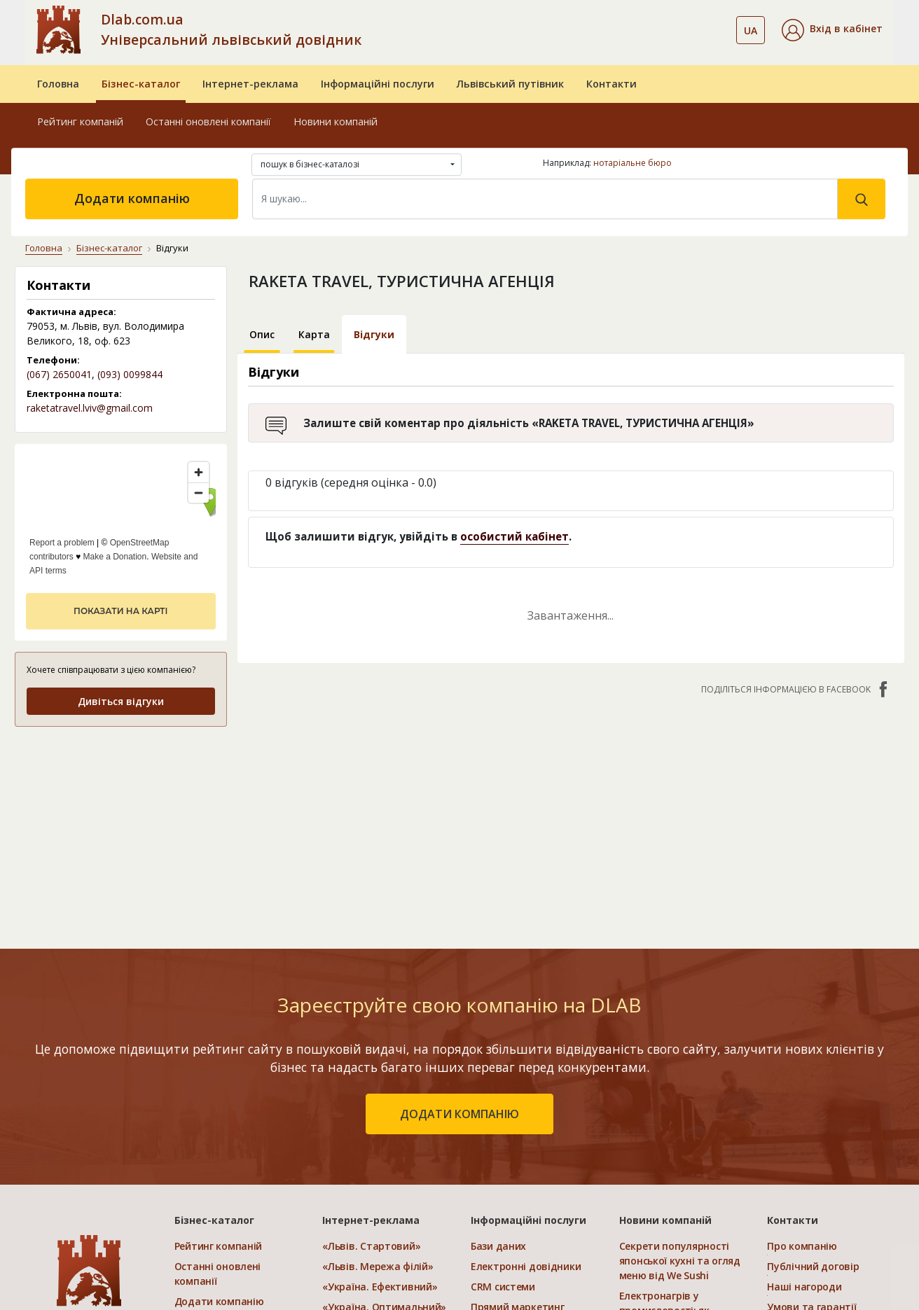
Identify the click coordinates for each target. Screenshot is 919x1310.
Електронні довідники (526, 1266)
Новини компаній (335, 121)
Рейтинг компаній (80, 121)
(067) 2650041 (59, 374)
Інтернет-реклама (250, 83)
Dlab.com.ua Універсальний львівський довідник (231, 29)
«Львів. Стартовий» (371, 1246)
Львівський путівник (510, 83)
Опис (262, 334)
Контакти (611, 83)
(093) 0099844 (130, 374)
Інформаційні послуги (377, 83)
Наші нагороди (804, 1286)
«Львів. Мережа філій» (377, 1266)
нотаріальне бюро (632, 163)
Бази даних (498, 1246)
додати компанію (459, 1114)
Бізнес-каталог (141, 83)
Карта (314, 334)
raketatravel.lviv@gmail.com (90, 407)
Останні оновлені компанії (208, 121)
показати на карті (120, 611)
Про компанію (802, 1246)
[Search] (545, 199)
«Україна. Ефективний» (379, 1286)
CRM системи (503, 1286)
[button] (832, 30)
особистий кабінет (514, 536)
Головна (58, 83)
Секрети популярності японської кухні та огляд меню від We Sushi (679, 1260)
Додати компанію (132, 198)
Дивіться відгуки (121, 701)
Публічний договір (813, 1266)
